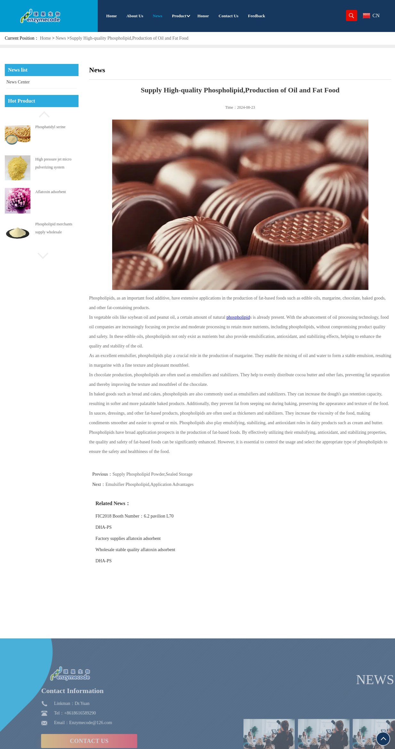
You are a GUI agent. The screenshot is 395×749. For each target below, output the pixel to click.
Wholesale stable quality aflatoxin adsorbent (147, 549)
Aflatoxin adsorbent (50, 192)
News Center (18, 82)
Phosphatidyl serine (50, 127)
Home (45, 38)
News (61, 38)
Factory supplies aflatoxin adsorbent (139, 538)
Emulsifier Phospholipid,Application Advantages (161, 484)
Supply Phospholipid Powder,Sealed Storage (164, 474)
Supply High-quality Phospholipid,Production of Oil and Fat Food (129, 38)
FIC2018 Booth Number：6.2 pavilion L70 (146, 516)
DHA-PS (115, 527)
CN (371, 15)
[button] (41, 113)
